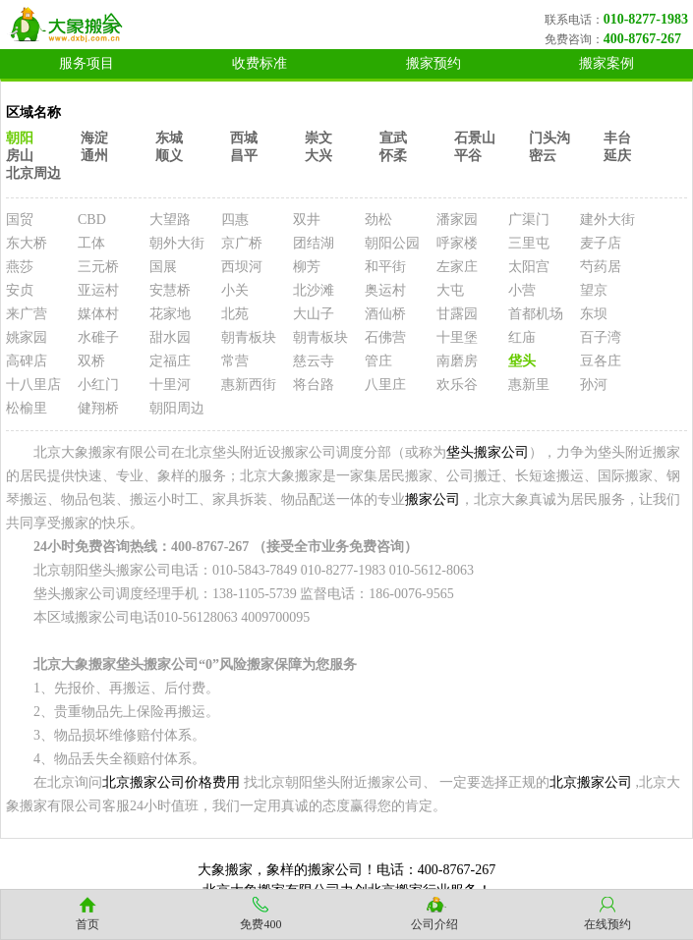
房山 (19, 155)
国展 (163, 266)
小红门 (98, 384)
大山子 (313, 313)
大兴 (318, 155)
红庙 (522, 337)
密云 (542, 155)
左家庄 (457, 266)
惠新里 (528, 384)
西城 (244, 138)
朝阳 (19, 138)
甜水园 (170, 337)
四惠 (235, 219)
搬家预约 (433, 63)
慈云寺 (313, 361)
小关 (235, 290)
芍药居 (600, 266)
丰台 (617, 138)
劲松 (378, 219)
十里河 (170, 384)
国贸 (19, 219)
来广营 (26, 313)
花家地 (170, 313)
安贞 (19, 290)
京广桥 (241, 243)
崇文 (318, 138)
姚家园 (26, 337)
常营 (235, 361)
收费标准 (259, 63)
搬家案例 (606, 63)
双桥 (91, 361)
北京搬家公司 (590, 782)
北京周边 (33, 173)
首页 (87, 924)
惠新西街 (248, 384)
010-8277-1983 (646, 19)
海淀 (94, 138)
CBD (92, 219)
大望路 (170, 219)
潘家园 (457, 219)
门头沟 (549, 138)
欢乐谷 (457, 384)
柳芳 (306, 266)
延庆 (617, 155)
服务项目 (86, 63)
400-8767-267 (642, 38)
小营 (522, 290)
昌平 (244, 155)
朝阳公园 (392, 243)
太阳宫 (528, 266)
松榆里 (26, 408)
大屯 (450, 290)
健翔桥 (98, 408)
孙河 (593, 384)
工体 (91, 243)
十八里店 (33, 384)
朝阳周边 (176, 408)
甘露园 (457, 313)
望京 (593, 290)
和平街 (385, 266)
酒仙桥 (385, 313)
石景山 (474, 138)
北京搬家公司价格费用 (171, 782)
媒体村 (98, 313)
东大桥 (26, 243)
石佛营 (385, 337)
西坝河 (241, 266)
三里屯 (528, 243)
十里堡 (457, 337)
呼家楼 (457, 243)
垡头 (522, 361)
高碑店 (26, 361)
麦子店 (600, 243)
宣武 (393, 138)
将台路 (313, 384)
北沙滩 (313, 290)
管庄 (378, 361)
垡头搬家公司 (487, 452)
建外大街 (607, 219)
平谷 (468, 155)
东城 (169, 138)
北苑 (235, 313)
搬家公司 (432, 499)
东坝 (593, 313)
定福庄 (170, 361)
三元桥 (98, 266)
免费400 (260, 924)
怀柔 (393, 155)
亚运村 (98, 290)
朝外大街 (176, 243)
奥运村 (385, 290)
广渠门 (528, 219)
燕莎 (19, 266)
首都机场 (535, 313)
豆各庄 (600, 361)
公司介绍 (434, 924)
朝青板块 (248, 337)
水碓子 (98, 337)
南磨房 (457, 361)
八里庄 (385, 384)
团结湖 (313, 243)
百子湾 (600, 337)
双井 (306, 219)
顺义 (169, 155)
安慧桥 (170, 290)
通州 (94, 155)
